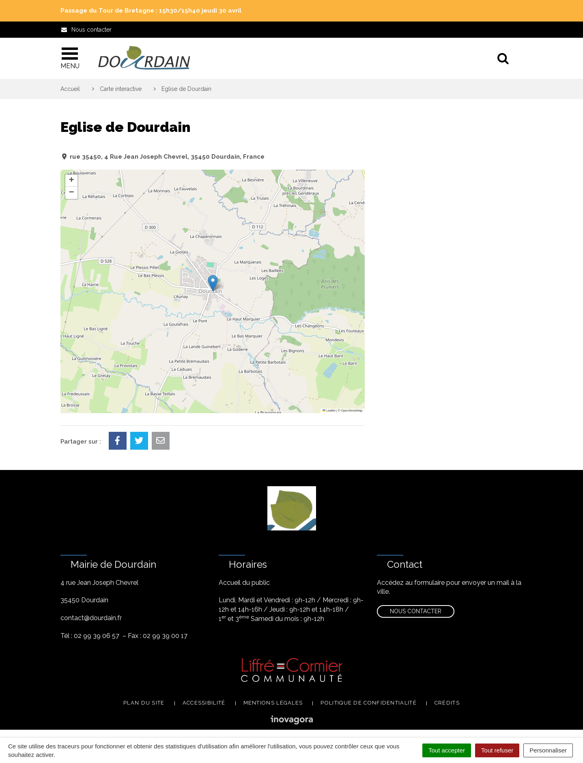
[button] (213, 283)
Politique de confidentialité (368, 703)
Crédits (447, 703)
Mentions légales (273, 703)
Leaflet (329, 410)
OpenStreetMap (352, 410)
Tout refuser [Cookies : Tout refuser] (497, 750)
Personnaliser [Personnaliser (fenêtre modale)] (548, 750)
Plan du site (144, 703)
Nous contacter (415, 611)
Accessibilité (204, 703)
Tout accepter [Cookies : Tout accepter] (446, 750)
